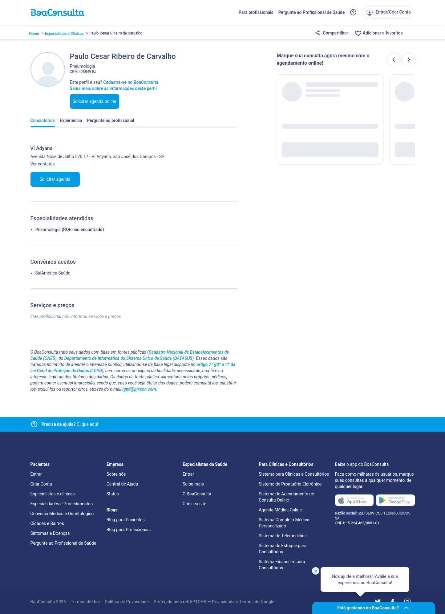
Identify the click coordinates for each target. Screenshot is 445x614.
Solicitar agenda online (94, 101)
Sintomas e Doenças (50, 533)
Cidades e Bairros (47, 523)
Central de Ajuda (122, 484)
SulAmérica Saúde (53, 272)
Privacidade (223, 601)
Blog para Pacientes (126, 519)
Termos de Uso (85, 601)
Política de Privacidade (127, 601)
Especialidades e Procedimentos (61, 503)
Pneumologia (48, 229)
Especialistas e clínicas (52, 493)
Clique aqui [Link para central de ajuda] (70, 424)
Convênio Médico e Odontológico (62, 513)
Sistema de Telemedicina (283, 535)
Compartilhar (331, 33)
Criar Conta (41, 484)
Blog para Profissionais (129, 529)
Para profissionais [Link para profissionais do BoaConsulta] (256, 12)
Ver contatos (42, 163)
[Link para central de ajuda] (34, 424)
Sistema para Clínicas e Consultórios (294, 474)
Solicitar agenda (54, 179)
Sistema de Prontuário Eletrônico (290, 484)
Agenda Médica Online (280, 509)
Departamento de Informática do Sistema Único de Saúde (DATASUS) (129, 358)
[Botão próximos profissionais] (409, 59)
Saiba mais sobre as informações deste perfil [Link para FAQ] (113, 88)
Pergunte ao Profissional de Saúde (311, 12)
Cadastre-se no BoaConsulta (130, 82)
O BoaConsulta (197, 493)
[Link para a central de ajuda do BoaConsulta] (353, 12)
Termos (246, 601)
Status (113, 493)
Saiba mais (193, 484)
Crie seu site (194, 503)
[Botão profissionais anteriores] (394, 59)
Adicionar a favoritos (378, 33)
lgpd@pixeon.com (139, 389)
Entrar (36, 474)
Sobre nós (116, 474)
